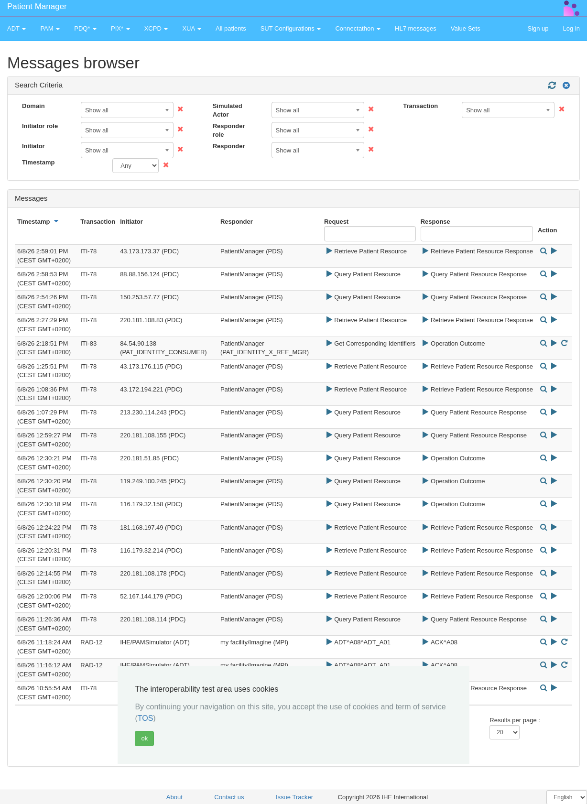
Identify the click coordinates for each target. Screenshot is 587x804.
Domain (33, 105)
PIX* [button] (120, 28)
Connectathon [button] (357, 28)
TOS (145, 718)
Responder (229, 146)
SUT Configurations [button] (291, 28)
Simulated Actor (227, 110)
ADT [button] (16, 28)
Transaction (420, 105)
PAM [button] (50, 28)
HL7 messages (415, 28)
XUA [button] (191, 28)
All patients (231, 28)
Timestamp (38, 162)
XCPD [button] (156, 28)
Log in (571, 28)
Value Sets (465, 28)
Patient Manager (37, 6)
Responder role (229, 130)
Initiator (33, 146)
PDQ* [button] (85, 28)
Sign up (537, 28)
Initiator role (40, 126)
